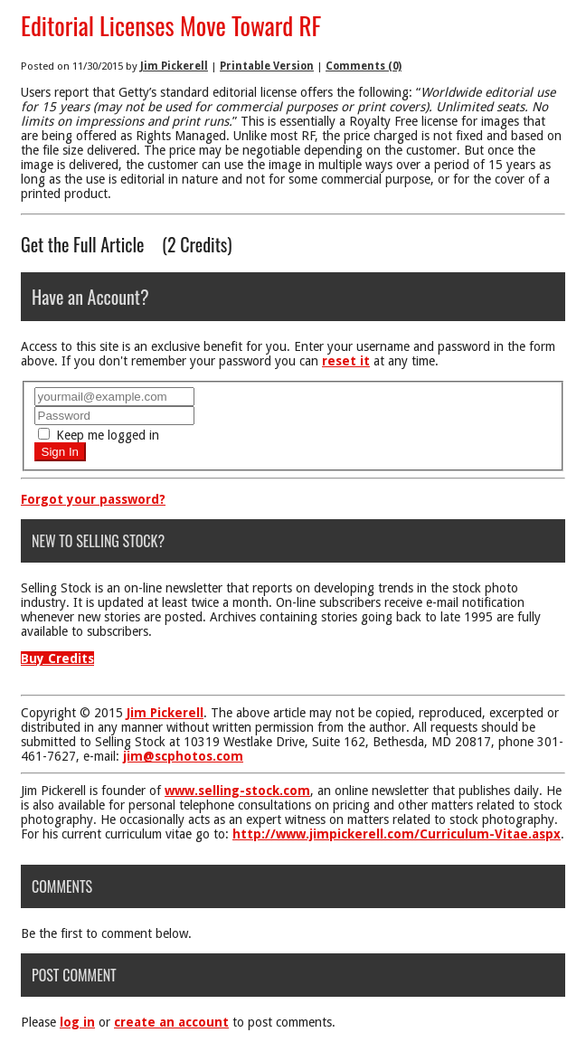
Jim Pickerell (174, 66)
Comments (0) (364, 66)
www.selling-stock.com (237, 790)
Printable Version (267, 66)
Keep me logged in (98, 435)
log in (77, 1022)
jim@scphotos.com (183, 756)
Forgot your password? (93, 499)
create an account (171, 1022)
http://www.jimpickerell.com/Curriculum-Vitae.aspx (396, 834)
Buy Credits (57, 658)
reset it (346, 361)
